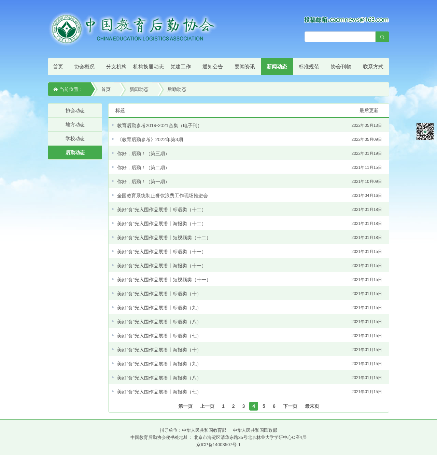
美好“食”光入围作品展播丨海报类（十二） (249, 223)
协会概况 (84, 66)
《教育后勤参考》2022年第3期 (249, 139)
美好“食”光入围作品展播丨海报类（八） (249, 378)
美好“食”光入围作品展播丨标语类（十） (249, 294)
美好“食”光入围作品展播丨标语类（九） (249, 308)
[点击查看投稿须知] (346, 19)
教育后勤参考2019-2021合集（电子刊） (249, 125)
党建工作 (180, 66)
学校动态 (75, 138)
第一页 (185, 406)
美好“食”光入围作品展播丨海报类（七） (249, 392)
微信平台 (425, 131)
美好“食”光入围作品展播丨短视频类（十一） (249, 280)
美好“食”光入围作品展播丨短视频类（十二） (249, 237)
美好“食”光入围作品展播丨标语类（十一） (249, 251)
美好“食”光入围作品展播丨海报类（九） (249, 364)
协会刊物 (341, 66)
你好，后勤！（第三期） (249, 153)
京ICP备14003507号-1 (218, 444)
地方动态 (75, 124)
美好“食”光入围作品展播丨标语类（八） (249, 322)
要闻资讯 (245, 66)
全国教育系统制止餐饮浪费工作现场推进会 (249, 195)
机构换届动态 (148, 66)
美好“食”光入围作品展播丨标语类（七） (249, 336)
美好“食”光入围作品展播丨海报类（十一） (249, 266)
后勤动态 (176, 89)
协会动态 (75, 110)
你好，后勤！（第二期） (249, 167)
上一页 (207, 406)
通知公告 (212, 66)
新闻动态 (277, 66)
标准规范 (309, 66)
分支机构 (116, 66)
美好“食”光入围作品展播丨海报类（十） (249, 350)
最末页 (312, 406)
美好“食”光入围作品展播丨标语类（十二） (249, 209)
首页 (58, 66)
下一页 (290, 406)
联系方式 (373, 66)
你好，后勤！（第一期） (249, 181)
